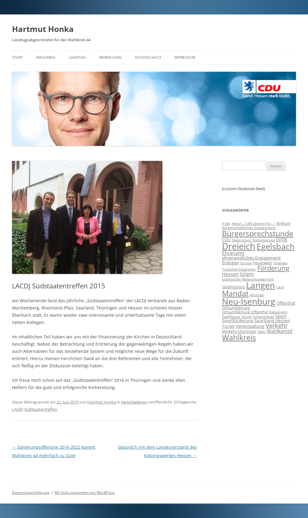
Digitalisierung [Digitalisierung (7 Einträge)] (263, 240)
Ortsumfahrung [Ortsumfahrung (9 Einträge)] (236, 307)
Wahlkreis (46, 57)
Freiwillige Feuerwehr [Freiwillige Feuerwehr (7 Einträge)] (239, 269)
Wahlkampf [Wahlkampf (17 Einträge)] (279, 331)
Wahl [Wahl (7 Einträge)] (262, 331)
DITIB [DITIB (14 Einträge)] (281, 240)
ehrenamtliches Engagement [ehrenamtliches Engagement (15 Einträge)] (251, 257)
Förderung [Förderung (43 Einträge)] (273, 268)
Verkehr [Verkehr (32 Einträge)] (277, 326)
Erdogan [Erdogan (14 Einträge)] (230, 262)
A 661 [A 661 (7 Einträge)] (226, 223)
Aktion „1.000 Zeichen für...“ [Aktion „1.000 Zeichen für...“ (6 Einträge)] (253, 223)
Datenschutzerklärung (30, 492)
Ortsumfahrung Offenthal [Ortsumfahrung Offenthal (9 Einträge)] (245, 312)
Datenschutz (148, 57)
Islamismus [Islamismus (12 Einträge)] (233, 287)
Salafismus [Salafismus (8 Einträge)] (231, 316)
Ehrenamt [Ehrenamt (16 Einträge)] (233, 253)
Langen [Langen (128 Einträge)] (260, 285)
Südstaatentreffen (40, 409)
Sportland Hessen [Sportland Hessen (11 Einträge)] (272, 320)
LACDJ (17, 409)
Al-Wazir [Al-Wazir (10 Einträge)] (283, 223)
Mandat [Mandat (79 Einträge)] (235, 293)
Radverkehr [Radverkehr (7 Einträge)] (278, 312)
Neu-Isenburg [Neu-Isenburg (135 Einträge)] (248, 301)
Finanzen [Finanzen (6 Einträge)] (280, 263)
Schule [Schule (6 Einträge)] (247, 317)
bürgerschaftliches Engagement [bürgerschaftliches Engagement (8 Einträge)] (249, 227)
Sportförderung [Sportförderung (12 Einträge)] (237, 320)
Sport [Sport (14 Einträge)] (280, 316)
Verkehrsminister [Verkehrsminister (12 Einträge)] (239, 331)
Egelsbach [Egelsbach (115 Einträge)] (276, 246)
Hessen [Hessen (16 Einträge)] (230, 274)
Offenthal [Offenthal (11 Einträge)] (285, 303)
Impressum (184, 57)
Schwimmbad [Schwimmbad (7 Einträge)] (263, 316)
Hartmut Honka (43, 29)
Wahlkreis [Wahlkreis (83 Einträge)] (239, 337)
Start (17, 57)
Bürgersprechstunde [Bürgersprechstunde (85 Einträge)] (257, 233)
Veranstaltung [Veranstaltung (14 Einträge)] (250, 326)
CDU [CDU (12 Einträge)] (226, 240)
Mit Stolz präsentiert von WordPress (85, 492)
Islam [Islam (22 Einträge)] (247, 274)
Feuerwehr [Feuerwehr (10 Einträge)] (262, 262)
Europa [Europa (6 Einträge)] (246, 263)
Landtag (77, 57)
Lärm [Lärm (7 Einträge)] (280, 287)
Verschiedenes (134, 402)
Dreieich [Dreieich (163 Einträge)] (238, 246)
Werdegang (110, 57)
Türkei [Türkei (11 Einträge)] (228, 326)
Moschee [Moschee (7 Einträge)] (257, 295)
